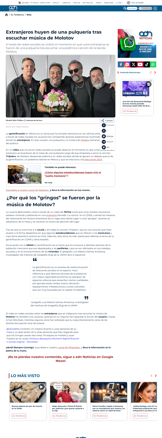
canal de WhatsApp (69, 347)
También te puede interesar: (60, 167)
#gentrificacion (71, 338)
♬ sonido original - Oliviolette (22, 342)
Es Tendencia (19, 14)
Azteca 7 (56, 3)
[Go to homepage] (13, 8)
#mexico (34, 338)
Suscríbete (132, 8)
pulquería (51, 215)
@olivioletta (12, 329)
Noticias (76, 3)
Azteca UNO (45, 3)
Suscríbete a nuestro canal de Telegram (28, 190)
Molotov (85, 140)
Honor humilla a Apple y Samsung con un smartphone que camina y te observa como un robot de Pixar (108, 408)
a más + (119, 3)
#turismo (57, 338)
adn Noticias (88, 3)
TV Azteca (34, 3)
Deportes (66, 3)
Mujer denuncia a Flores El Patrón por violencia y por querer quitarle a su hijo (68, 408)
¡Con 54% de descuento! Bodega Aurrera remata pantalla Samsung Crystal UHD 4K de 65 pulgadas (136, 104)
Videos (98, 3)
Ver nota (48, 183)
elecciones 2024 (94, 159)
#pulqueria (46, 338)
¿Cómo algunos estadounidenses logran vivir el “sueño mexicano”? (73, 174)
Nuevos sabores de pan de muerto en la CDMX (27, 407)
